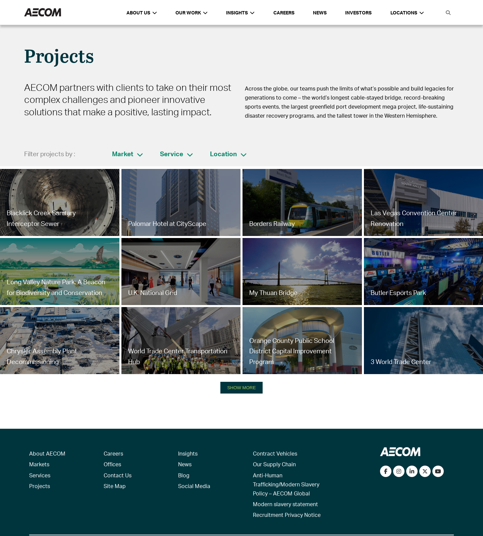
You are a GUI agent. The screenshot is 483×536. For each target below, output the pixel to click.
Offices (112, 464)
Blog (184, 475)
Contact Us (117, 475)
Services (39, 475)
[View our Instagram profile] (399, 471)
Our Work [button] (191, 12)
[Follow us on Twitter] (425, 471)
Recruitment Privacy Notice (287, 514)
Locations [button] (407, 12)
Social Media (194, 485)
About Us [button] (141, 12)
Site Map (115, 485)
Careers (283, 12)
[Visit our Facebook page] (385, 471)
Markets (39, 464)
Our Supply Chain (274, 464)
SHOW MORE (241, 387)
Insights (188, 453)
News (320, 12)
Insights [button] (240, 12)
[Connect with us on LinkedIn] (412, 471)
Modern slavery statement (285, 504)
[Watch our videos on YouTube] (438, 471)
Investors (358, 12)
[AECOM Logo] (42, 12)
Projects (39, 485)
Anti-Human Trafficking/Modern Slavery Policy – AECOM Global (286, 484)
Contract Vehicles (275, 453)
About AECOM (47, 453)
